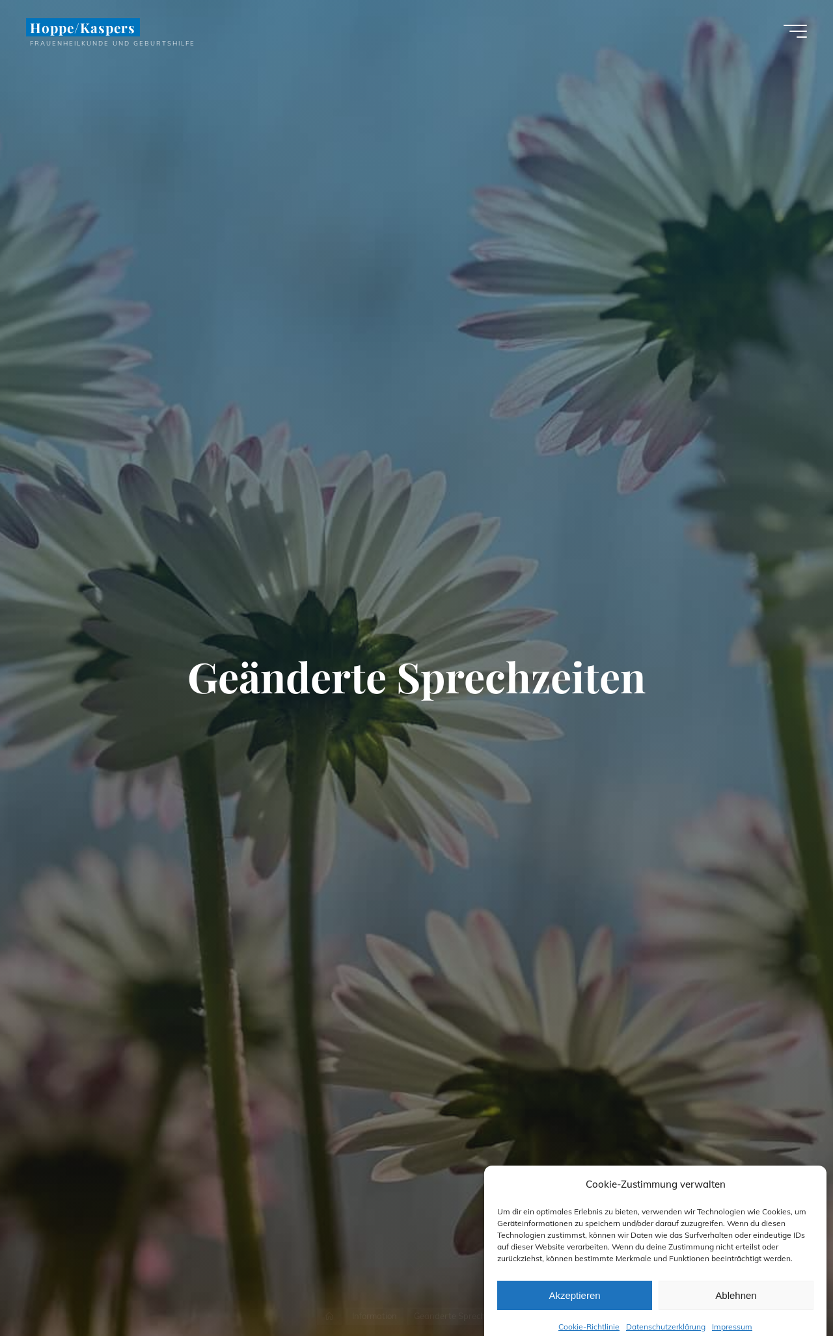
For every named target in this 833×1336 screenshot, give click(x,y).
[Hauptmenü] (795, 31)
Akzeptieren (574, 1309)
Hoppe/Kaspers (83, 27)
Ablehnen (735, 1309)
